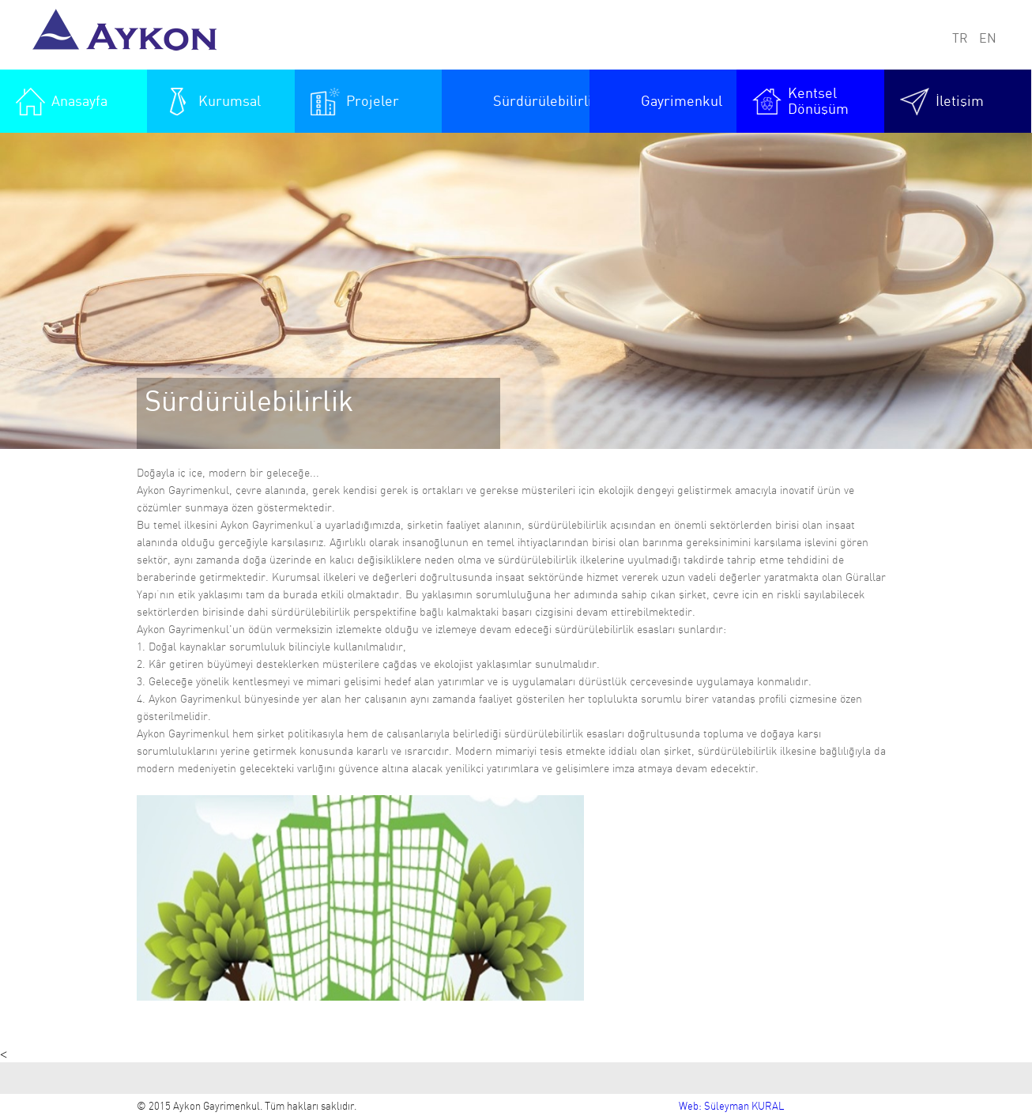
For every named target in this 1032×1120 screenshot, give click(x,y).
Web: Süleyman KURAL (731, 1107)
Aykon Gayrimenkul (130, 35)
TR (960, 39)
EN (987, 39)
